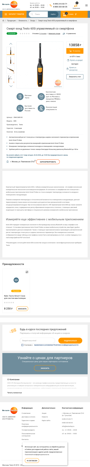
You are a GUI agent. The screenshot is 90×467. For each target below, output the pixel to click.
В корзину (74, 51)
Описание (12, 174)
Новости (45, 414)
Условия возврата (28, 427)
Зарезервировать (48, 162)
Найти (53, 14)
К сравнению (69, 33)
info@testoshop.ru (68, 423)
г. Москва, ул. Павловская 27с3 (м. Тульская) (73, 411)
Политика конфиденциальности (30, 422)
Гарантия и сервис (28, 417)
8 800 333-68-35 (60, 7)
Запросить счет (75, 77)
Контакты (25, 436)
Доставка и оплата (28, 414)
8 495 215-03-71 (60, 4)
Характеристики (34, 174)
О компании (26, 410)
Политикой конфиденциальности (37, 454)
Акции (44, 410)
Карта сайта (46, 417)
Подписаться (70, 337)
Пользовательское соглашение (28, 432)
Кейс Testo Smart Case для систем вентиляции (15, 294)
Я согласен (32, 461)
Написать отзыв (54, 33)
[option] (11, 51)
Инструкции (56, 174)
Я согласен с (49, 342)
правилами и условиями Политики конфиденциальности (56, 342)
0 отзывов (42, 33)
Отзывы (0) (77, 174)
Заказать (22, 305)
